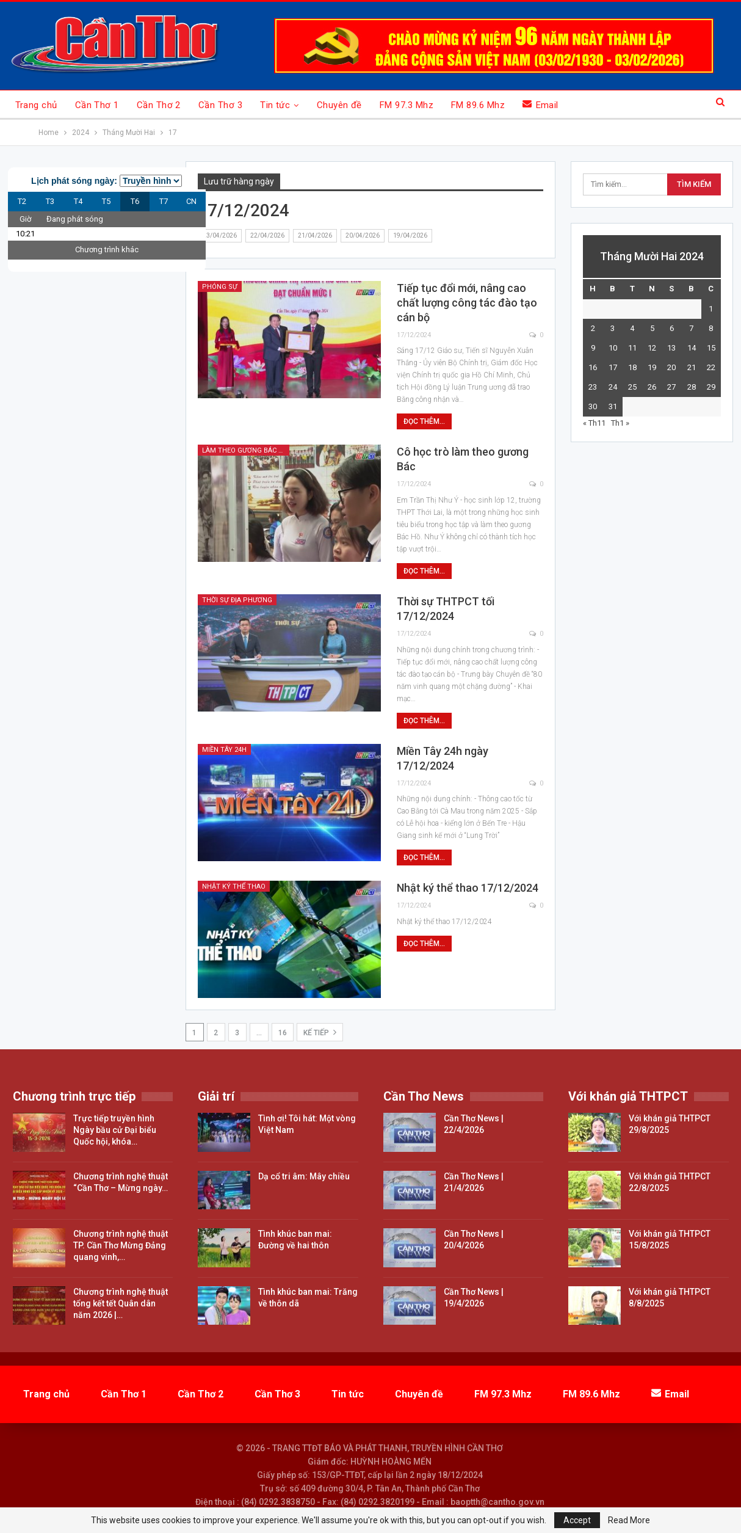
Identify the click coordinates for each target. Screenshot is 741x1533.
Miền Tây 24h (224, 750)
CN (191, 201)
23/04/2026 (220, 235)
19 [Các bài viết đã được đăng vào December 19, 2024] (652, 367)
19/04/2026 (410, 235)
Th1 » (620, 423)
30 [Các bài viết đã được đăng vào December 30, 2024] (592, 406)
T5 (106, 201)
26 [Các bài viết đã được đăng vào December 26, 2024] (652, 386)
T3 (50, 201)
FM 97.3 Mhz (406, 105)
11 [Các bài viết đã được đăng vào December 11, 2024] (632, 347)
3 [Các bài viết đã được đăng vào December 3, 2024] (612, 328)
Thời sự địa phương (237, 600)
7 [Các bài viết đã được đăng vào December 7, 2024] (691, 328)
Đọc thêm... (424, 421)
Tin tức (275, 105)
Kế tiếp (319, 1032)
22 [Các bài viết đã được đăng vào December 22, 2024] (711, 367)
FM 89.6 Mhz (478, 105)
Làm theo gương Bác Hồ (245, 450)
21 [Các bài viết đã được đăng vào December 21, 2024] (691, 367)
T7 (163, 201)
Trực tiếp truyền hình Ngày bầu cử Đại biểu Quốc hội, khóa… (114, 1129)
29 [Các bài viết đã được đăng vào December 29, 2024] (711, 386)
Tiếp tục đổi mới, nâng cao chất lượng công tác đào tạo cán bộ (467, 303)
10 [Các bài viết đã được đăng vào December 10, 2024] (613, 347)
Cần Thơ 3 (220, 105)
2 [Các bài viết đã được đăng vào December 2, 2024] (593, 328)
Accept (577, 1520)
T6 (135, 201)
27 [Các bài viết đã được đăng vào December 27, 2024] (671, 386)
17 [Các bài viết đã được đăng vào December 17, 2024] (613, 367)
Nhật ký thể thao (234, 886)
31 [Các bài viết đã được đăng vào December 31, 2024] (613, 406)
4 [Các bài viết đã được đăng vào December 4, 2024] (632, 328)
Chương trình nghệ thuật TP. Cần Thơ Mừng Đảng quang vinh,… (120, 1245)
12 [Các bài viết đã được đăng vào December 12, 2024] (652, 347)
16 (282, 1033)
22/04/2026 (267, 235)
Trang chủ (36, 105)
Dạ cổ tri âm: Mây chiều (304, 1176)
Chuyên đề (339, 105)
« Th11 (594, 423)
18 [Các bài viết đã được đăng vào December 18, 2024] (632, 367)
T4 (78, 201)
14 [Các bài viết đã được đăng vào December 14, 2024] (691, 347)
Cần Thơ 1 (97, 105)
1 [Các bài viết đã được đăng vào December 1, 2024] (711, 308)
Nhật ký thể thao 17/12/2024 (467, 887)
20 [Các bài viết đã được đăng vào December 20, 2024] (671, 367)
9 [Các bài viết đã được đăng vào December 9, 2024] (593, 347)
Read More (629, 1520)
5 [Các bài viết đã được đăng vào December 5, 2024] (652, 328)
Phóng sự (219, 287)
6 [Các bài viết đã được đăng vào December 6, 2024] (672, 328)
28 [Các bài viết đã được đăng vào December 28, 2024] (691, 386)
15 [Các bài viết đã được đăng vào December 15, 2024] (711, 347)
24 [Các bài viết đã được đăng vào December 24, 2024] (613, 386)
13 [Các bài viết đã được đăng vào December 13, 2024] (671, 347)
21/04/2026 (315, 235)
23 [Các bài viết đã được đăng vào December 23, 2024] (592, 386)
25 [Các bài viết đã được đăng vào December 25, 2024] (632, 386)
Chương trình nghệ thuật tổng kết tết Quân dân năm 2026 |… (120, 1303)
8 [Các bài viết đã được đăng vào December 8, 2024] (711, 328)
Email (540, 105)
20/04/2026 (362, 235)
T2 (22, 201)
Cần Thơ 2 (159, 105)
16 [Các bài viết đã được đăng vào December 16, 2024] (592, 367)
